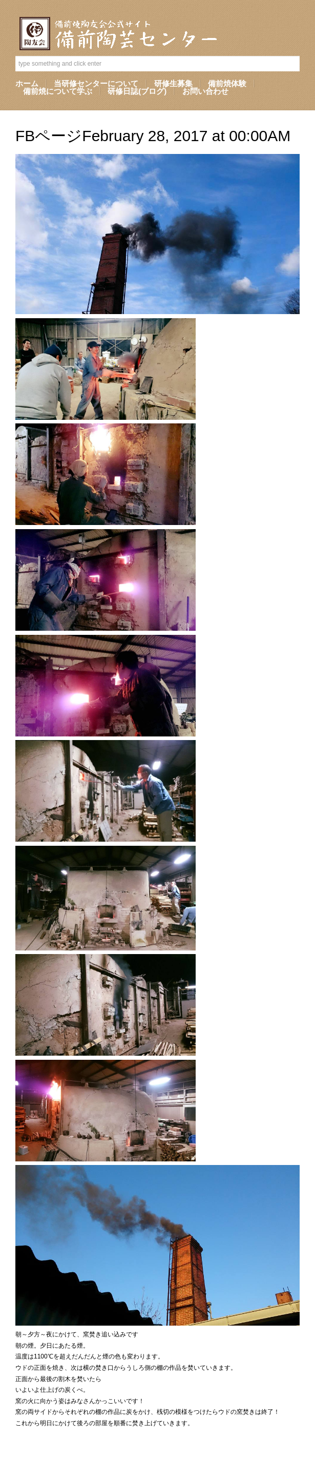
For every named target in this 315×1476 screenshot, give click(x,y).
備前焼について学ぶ (57, 91)
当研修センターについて (96, 83)
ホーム (26, 83)
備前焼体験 (227, 83)
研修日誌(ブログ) (137, 91)
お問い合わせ (205, 91)
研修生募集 (173, 83)
